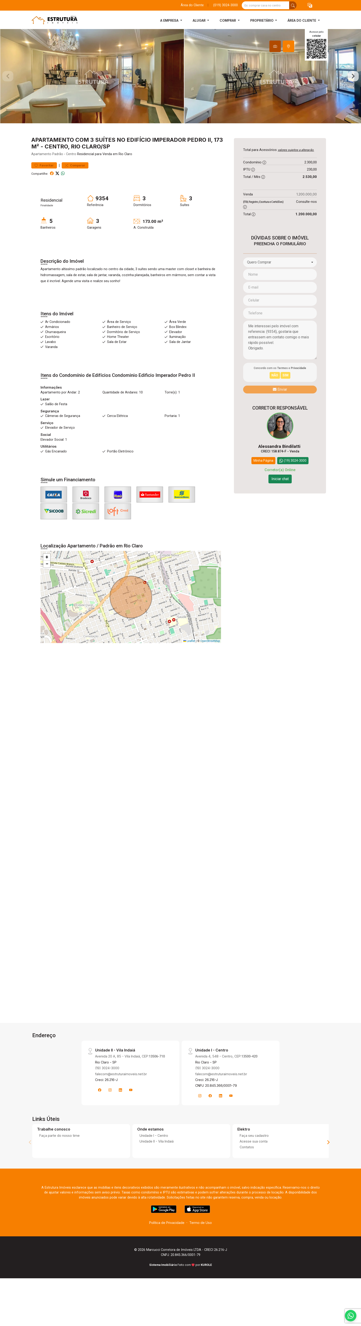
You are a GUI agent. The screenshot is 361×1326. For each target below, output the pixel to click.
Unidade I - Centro (154, 1156)
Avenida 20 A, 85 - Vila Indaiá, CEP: (130, 1077)
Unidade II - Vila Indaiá (157, 1162)
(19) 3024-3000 (107, 1089)
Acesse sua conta (254, 1162)
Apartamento (41, 175)
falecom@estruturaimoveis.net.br (121, 1095)
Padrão (57, 175)
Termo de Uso (200, 1244)
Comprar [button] (228, 20)
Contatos (247, 1168)
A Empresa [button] (169, 20)
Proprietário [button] (262, 20)
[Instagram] (110, 1110)
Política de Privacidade (166, 1244)
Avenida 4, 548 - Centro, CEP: (226, 1077)
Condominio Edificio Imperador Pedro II (153, 396)
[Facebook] (99, 1110)
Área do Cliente (192, 5)
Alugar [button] (200, 20)
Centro (71, 175)
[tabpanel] (180, 86)
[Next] (328, 1163)
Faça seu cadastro (254, 1156)
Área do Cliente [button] (302, 20)
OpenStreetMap (210, 661)
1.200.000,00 (307, 215)
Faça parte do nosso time (59, 1156)
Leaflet (189, 661)
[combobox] (280, 283)
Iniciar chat (280, 499)
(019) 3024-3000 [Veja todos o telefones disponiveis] (225, 5)
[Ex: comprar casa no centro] (265, 5)
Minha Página (263, 481)
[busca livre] (293, 5)
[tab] (275, 46)
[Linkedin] (120, 1110)
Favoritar (44, 186)
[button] (310, 5)
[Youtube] (130, 1110)
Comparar (75, 186)
